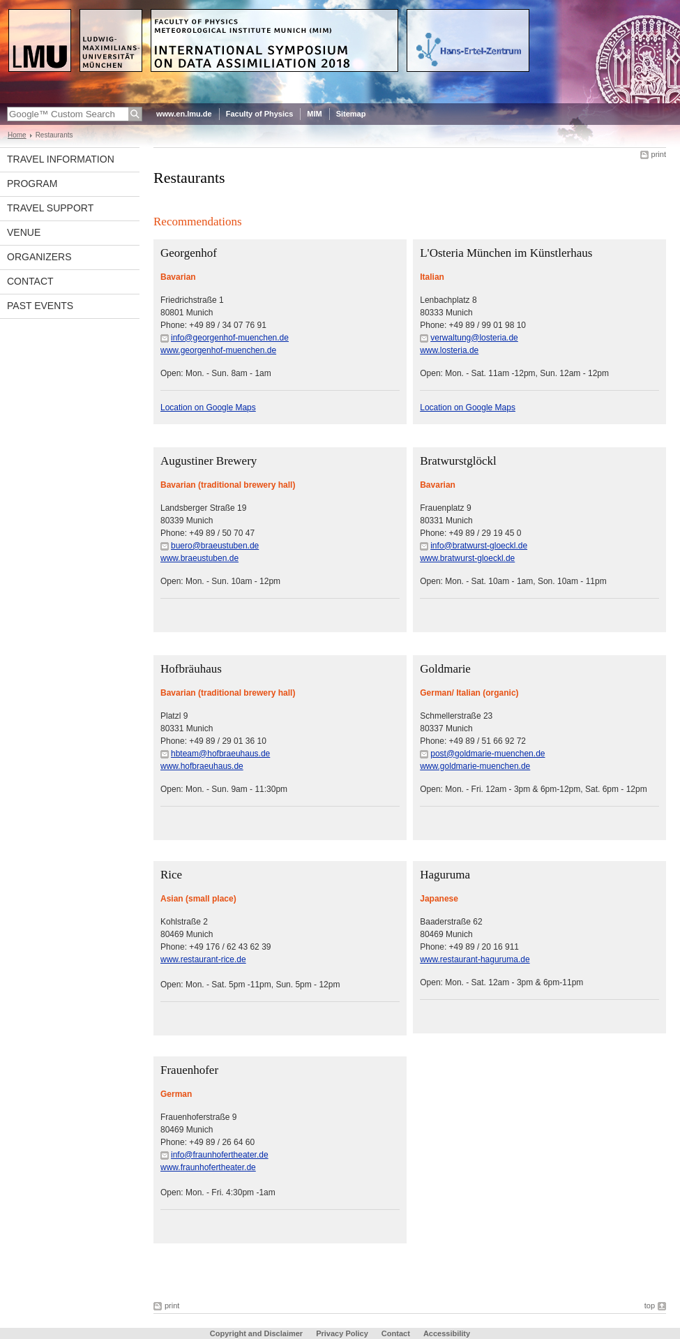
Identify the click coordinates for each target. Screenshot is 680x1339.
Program (32, 183)
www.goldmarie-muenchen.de (475, 766)
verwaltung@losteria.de (474, 338)
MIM (314, 114)
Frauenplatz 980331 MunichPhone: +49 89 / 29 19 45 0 (473, 533)
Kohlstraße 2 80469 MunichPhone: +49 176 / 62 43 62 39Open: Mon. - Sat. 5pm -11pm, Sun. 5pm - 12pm (250, 953)
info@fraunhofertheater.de (220, 1155)
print (658, 154)
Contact (30, 281)
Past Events (40, 305)
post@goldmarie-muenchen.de (487, 753)
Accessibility (446, 1333)
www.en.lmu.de (184, 114)
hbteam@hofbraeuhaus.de (220, 753)
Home (17, 135)
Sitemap (351, 114)
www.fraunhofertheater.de (208, 1167)
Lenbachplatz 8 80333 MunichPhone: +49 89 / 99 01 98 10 (473, 325)
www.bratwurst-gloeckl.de (467, 558)
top (649, 1305)
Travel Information (60, 159)
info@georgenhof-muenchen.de (230, 338)
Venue (23, 232)
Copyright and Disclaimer (256, 1333)
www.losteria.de (449, 350)
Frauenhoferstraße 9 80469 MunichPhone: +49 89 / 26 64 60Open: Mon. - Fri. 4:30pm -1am (217, 1154)
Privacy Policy (342, 1333)
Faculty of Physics (260, 114)
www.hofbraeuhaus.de (201, 766)
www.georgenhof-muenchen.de (218, 350)
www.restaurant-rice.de (203, 959)
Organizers (39, 256)
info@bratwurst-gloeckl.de (478, 546)
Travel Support (50, 208)
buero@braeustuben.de (215, 546)
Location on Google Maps (208, 407)
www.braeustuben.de (199, 558)
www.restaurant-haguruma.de (474, 959)
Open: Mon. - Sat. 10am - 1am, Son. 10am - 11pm (513, 581)
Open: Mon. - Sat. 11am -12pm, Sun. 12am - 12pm (514, 373)
